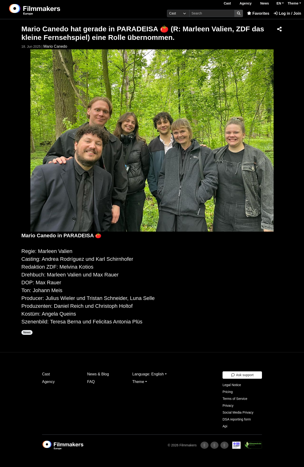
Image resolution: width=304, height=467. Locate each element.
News (264, 3)
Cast (227, 3)
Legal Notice (232, 385)
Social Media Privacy (238, 412)
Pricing (228, 392)
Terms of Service (235, 399)
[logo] (46, 9)
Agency (246, 3)
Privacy (228, 405)
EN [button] (278, 3)
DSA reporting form (237, 419)
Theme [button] (293, 3)
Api (225, 426)
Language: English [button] (148, 374)
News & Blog (98, 374)
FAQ (91, 382)
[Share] (279, 29)
